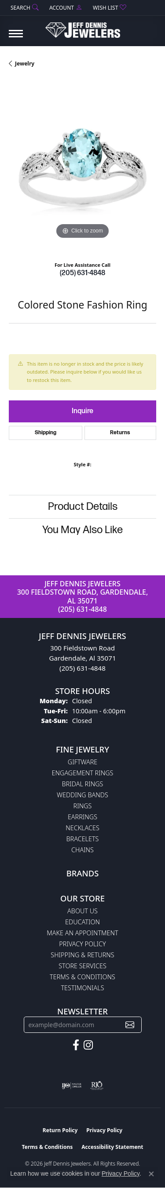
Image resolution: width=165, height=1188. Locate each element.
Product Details (82, 506)
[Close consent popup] (151, 1174)
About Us (82, 911)
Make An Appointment (82, 933)
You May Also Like (82, 529)
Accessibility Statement (112, 1147)
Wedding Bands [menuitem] (82, 795)
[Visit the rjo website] (96, 1085)
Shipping (45, 432)
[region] (82, 167)
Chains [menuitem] (82, 850)
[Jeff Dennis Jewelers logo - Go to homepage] (82, 27)
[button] (24, 7)
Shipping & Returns (82, 955)
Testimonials (82, 988)
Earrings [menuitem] (82, 817)
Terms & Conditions (82, 977)
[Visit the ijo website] (71, 1085)
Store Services (82, 966)
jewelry (24, 63)
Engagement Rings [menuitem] (83, 773)
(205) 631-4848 (82, 273)
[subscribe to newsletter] (129, 1024)
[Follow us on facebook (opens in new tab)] (76, 1045)
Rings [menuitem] (82, 806)
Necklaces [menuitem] (82, 828)
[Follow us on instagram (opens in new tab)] (88, 1045)
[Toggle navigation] (16, 38)
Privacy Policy (82, 944)
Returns (120, 432)
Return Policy (60, 1130)
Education (82, 922)
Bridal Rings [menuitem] (82, 784)
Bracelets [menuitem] (82, 839)
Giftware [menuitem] (82, 762)
